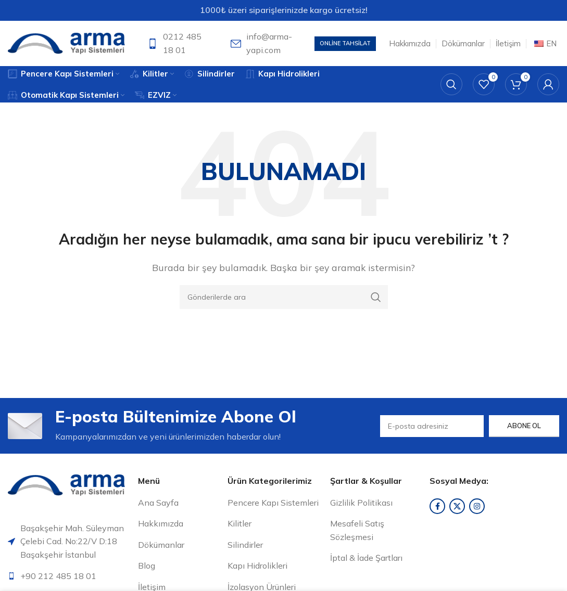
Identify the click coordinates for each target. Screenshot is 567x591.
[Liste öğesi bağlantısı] (69, 578)
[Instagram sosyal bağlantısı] (477, 508)
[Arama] (451, 85)
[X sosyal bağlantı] (457, 508)
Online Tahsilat (345, 43)
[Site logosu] (66, 43)
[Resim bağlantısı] (66, 486)
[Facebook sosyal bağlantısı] (437, 508)
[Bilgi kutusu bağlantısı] (177, 44)
